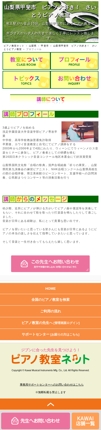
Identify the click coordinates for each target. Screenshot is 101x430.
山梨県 (33, 45)
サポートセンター (51, 334)
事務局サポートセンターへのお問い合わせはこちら (52, 384)
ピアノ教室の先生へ (50, 323)
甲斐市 (45, 45)
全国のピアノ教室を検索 (50, 299)
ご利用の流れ (50, 311)
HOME (50, 288)
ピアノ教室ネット (14, 45)
